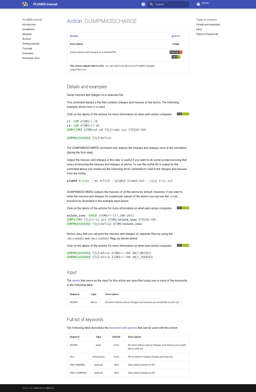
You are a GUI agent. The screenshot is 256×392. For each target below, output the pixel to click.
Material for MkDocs (44, 388)
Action (74, 21)
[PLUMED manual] (25, 4)
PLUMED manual (32, 19)
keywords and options (123, 327)
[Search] (168, 4)
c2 (68, 125)
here (84, 69)
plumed (72, 180)
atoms (76, 280)
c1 (68, 121)
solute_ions (76, 215)
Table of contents (206, 19)
